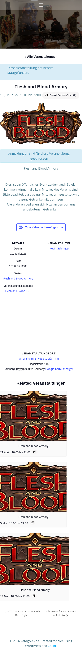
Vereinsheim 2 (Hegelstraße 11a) (39, 358)
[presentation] (33, 416)
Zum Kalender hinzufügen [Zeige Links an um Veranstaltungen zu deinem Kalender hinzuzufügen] (41, 227)
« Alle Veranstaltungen (41, 56)
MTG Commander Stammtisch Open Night (23, 613)
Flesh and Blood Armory (18, 278)
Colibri (52, 646)
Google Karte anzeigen (59, 369)
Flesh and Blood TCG (18, 291)
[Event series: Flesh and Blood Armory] (34, 452)
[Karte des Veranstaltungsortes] (41, 323)
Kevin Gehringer (59, 248)
